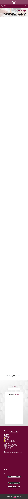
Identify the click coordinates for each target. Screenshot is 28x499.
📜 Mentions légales (7, 437)
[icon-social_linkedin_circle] (12, 1)
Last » (15, 376)
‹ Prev (7, 375)
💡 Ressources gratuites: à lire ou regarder (10, 441)
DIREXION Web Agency (14, 497)
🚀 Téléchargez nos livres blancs (14, 483)
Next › (13, 376)
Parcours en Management (7, 447)
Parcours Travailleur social (7, 448)
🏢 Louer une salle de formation (14, 486)
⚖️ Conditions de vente (7, 436)
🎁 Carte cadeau (6, 438)
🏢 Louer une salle (6, 439)
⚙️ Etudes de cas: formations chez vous (14, 476)
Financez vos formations (14, 431)
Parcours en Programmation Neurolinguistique (10, 445)
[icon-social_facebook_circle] (4, 469)
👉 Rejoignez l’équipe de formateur (9, 440)
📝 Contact (5, 435)
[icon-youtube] (15, 1)
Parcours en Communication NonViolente (10, 444)
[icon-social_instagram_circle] (14, 1)
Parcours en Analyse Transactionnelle (9, 446)
